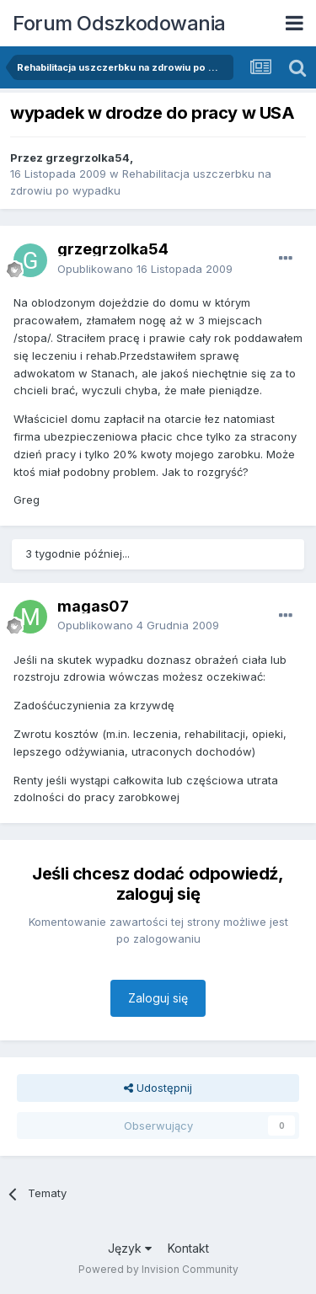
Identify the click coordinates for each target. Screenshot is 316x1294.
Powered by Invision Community (158, 1269)
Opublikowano (145, 268)
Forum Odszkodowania (119, 23)
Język (130, 1248)
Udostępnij (158, 1087)
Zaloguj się (158, 998)
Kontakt (188, 1248)
